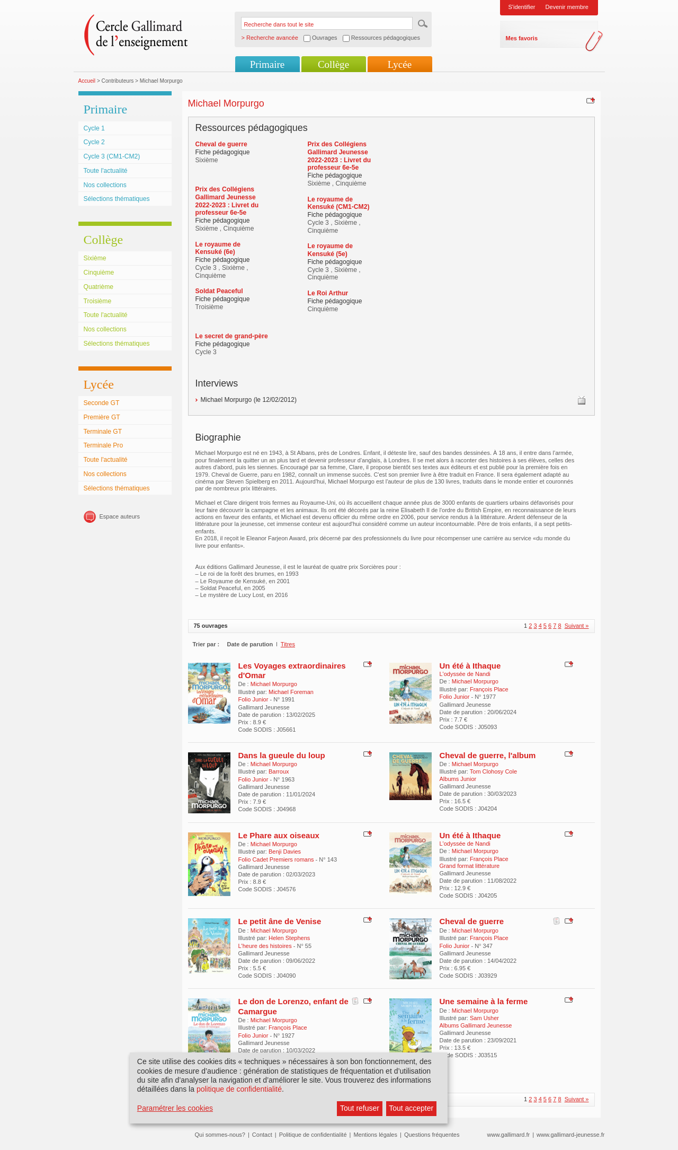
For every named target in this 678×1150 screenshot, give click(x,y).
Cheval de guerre (472, 921)
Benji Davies (285, 851)
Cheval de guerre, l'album (488, 755)
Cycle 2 (94, 142)
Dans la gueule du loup (281, 755)
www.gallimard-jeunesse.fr (570, 1134)
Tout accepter (411, 1108)
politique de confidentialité (239, 1089)
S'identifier (522, 7)
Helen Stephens (289, 938)
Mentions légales (375, 1134)
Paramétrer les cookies (175, 1108)
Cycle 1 (94, 128)
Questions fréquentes (432, 1134)
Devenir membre (567, 7)
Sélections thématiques (117, 199)
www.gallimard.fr (508, 1134)
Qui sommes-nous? (220, 1134)
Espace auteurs (120, 516)
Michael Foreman (291, 692)
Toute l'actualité (106, 170)
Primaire (267, 64)
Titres (288, 644)
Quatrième (98, 287)
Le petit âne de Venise (280, 921)
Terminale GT (103, 431)
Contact (262, 1134)
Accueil (87, 81)
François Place (489, 689)
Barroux (279, 771)
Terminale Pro (103, 445)
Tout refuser (359, 1108)
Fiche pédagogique (222, 152)
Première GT (102, 417)
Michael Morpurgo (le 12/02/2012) (249, 399)
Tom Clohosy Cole (493, 771)
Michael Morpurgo (274, 684)
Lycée (400, 64)
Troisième (98, 301)
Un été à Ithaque (470, 665)
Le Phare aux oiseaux (278, 835)
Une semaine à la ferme (484, 1001)
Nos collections (105, 185)
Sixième (95, 258)
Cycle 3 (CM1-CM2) (112, 156)
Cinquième (99, 272)
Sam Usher (484, 1018)
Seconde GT (102, 403)
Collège (333, 64)
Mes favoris (522, 38)
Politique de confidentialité (313, 1134)
